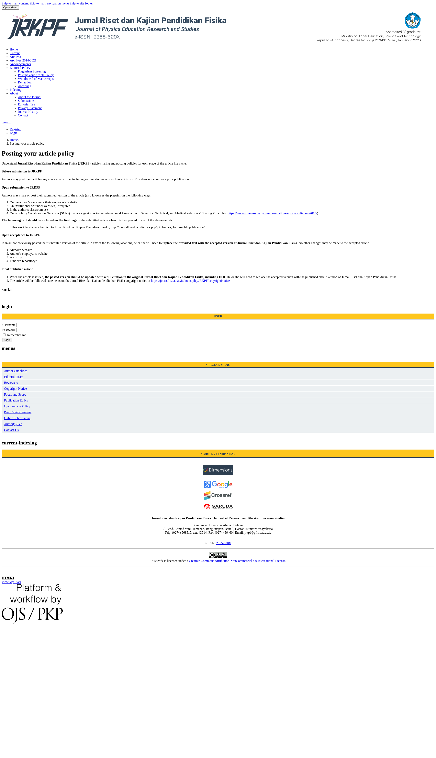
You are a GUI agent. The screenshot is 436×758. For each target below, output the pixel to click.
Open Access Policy (17, 406)
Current (15, 53)
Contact (23, 115)
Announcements (20, 64)
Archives (16, 56)
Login (14, 133)
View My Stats (11, 582)
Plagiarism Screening (32, 71)
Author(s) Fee (13, 424)
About (14, 93)
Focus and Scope (15, 394)
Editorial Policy (20, 67)
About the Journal (29, 97)
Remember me (16, 335)
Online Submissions (17, 418)
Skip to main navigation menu (49, 3)
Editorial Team (27, 104)
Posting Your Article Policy (36, 75)
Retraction (25, 82)
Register (15, 129)
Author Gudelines (15, 371)
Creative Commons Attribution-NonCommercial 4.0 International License (237, 561)
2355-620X (223, 543)
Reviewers (11, 382)
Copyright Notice (15, 388)
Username (8, 325)
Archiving (24, 86)
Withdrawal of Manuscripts (36, 78)
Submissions (26, 100)
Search (6, 122)
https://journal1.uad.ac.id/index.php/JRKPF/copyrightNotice (190, 280)
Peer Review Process (17, 412)
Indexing (15, 89)
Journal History (28, 111)
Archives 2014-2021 (23, 60)
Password (8, 330)
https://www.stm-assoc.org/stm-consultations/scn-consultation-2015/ (272, 213)
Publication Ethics (16, 400)
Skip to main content (15, 3)
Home (14, 49)
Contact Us (11, 430)
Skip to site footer (81, 3)
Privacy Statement (30, 108)
